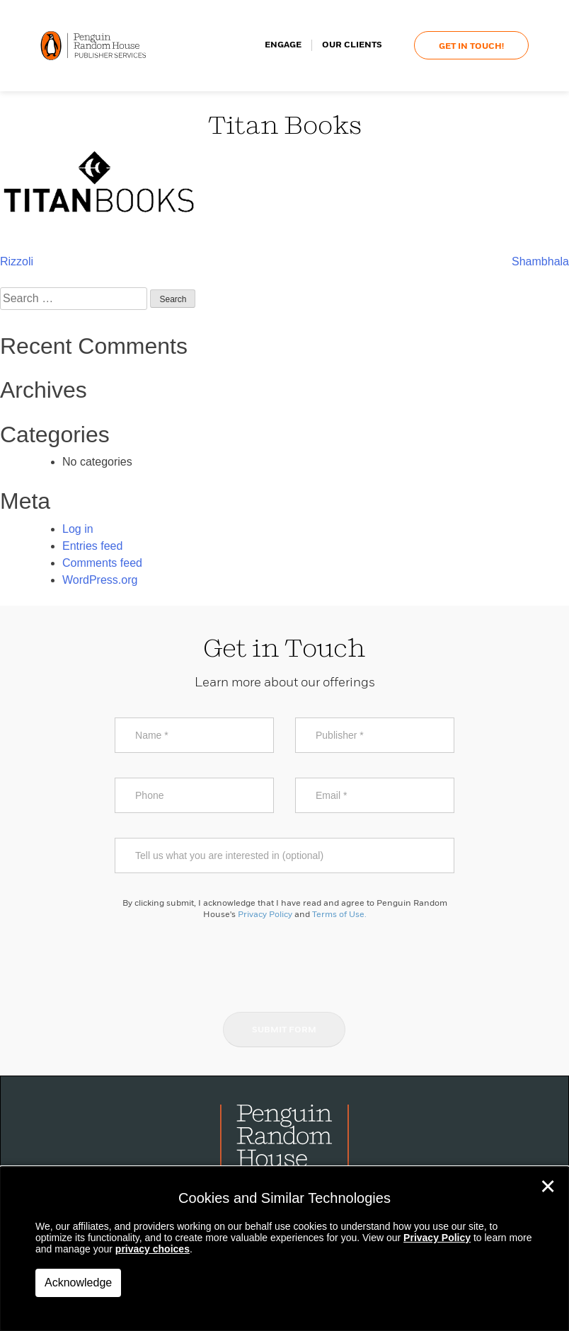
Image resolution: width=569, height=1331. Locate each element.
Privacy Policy (265, 915)
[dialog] (284, 1249)
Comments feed (102, 563)
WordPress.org (99, 580)
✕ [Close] (547, 1187)
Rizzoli (16, 261)
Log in (77, 529)
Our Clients (352, 46)
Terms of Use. (339, 915)
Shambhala (540, 261)
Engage (283, 46)
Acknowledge (78, 1283)
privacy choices (152, 1249)
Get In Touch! (471, 47)
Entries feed (92, 546)
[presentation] (284, 965)
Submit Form (284, 1030)
